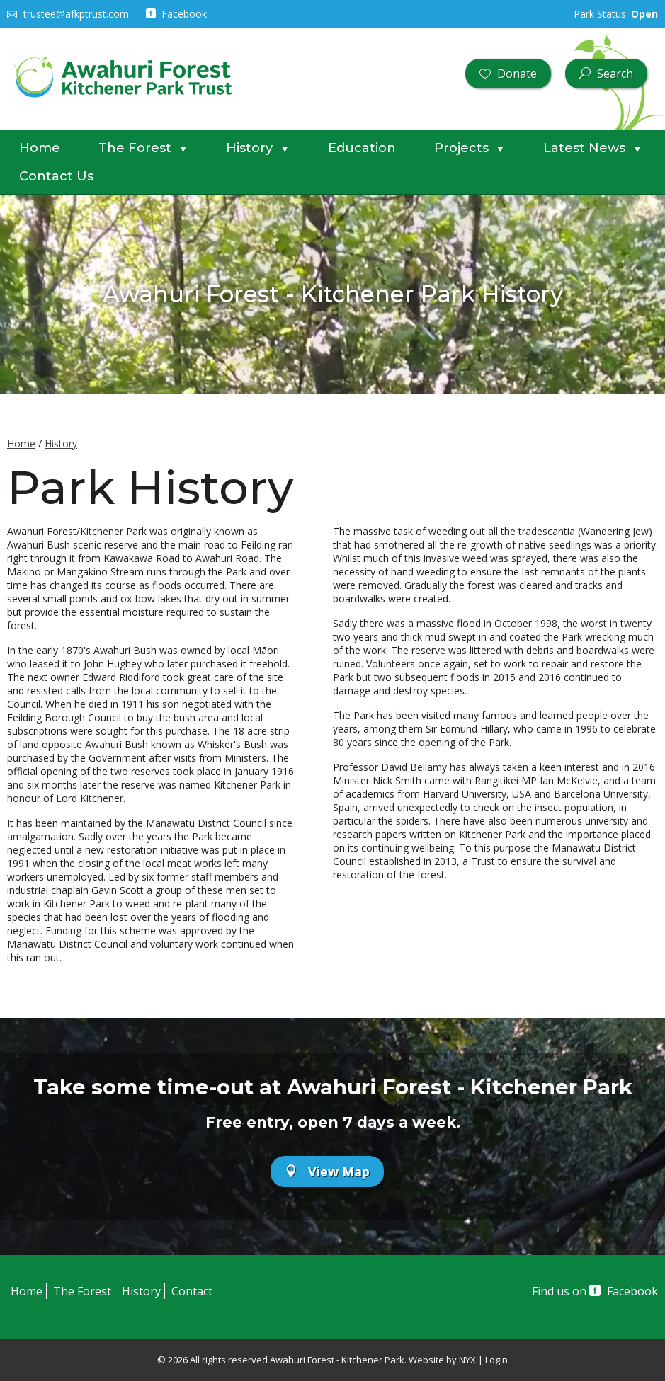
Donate (508, 73)
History (257, 148)
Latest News (592, 148)
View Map (327, 1171)
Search (606, 73)
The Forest (143, 148)
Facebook (177, 14)
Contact (191, 1291)
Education (362, 148)
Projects (469, 148)
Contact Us (56, 176)
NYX (467, 1359)
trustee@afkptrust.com (68, 14)
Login (496, 1359)
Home (39, 148)
